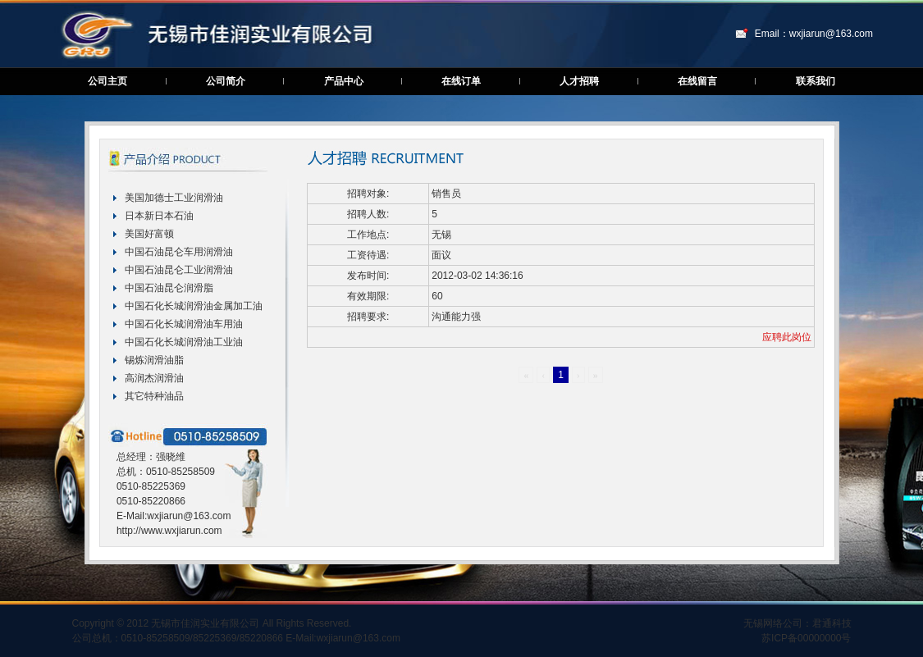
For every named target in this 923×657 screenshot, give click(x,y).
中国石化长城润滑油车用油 (184, 324)
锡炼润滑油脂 (154, 360)
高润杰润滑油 (154, 378)
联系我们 (815, 81)
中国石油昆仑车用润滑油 (179, 252)
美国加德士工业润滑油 (174, 197)
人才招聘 (579, 81)
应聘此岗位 (786, 337)
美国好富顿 (149, 234)
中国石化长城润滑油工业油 (184, 342)
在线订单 (461, 81)
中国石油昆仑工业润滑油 (179, 270)
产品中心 (343, 81)
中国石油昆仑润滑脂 (169, 288)
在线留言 (697, 81)
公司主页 (107, 81)
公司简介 (225, 81)
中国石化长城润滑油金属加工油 (194, 306)
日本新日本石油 (159, 215)
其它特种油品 (154, 396)
